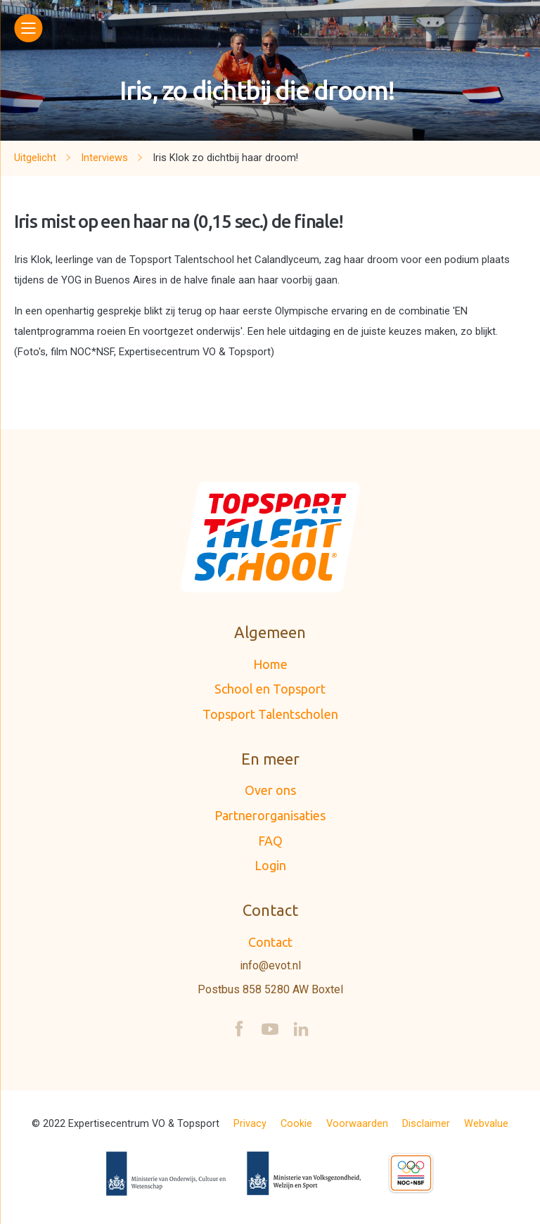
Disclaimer (426, 1124)
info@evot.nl (270, 966)
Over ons (270, 790)
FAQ (270, 841)
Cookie (296, 1124)
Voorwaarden (357, 1124)
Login (270, 865)
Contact (270, 942)
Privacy (249, 1124)
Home (270, 664)
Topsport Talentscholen (270, 714)
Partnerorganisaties (270, 815)
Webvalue (486, 1124)
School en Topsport (270, 689)
